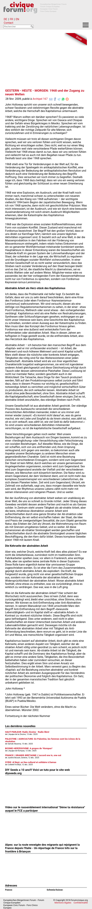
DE (5, 19)
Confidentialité (80, 902)
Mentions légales (63, 902)
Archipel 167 (40, 98)
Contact (8, 22)
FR (11, 19)
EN (17, 19)
